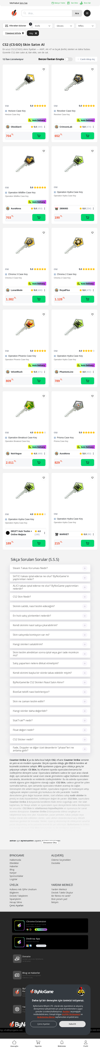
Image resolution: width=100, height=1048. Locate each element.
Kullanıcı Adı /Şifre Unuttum (23, 889)
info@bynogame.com (13, 1030)
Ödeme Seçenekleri (61, 859)
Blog (12, 869)
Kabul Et (72, 1024)
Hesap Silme (16, 902)
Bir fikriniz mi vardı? (60, 895)
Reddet (66, 1011)
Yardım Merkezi (59, 889)
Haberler (14, 866)
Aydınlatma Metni (46, 1017)
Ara (77, 13)
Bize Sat (85, 3)
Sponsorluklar (16, 876)
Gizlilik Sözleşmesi (71, 1014)
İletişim (54, 902)
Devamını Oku (50, 843)
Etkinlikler (14, 863)
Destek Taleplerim (19, 895)
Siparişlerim (15, 899)
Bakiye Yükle (58, 3)
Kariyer (13, 872)
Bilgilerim (14, 892)
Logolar (13, 879)
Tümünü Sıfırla (14, 33)
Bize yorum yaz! (59, 899)
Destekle (55, 863)
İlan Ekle (72, 3)
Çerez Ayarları (16, 905)
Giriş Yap (24, 3)
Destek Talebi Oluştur (62, 892)
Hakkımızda (15, 859)
